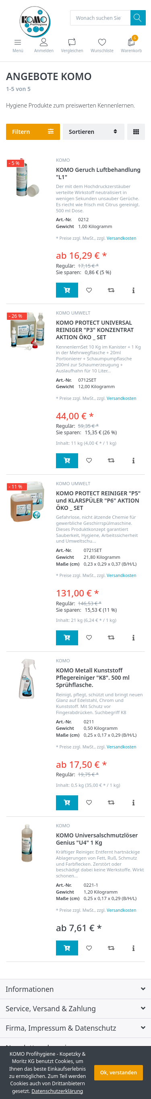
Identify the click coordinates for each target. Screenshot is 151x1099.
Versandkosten (121, 238)
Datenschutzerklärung (57, 1091)
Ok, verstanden (118, 1072)
